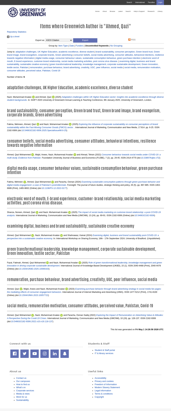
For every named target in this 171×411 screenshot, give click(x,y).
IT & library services (104, 353)
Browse (112, 11)
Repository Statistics (16, 32)
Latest (120, 11)
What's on (21, 387)
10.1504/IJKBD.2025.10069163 (34, 269)
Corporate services (25, 390)
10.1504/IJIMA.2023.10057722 (33, 295)
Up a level (13, 36)
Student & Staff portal (105, 350)
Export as (40, 40)
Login (160, 2)
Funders (79, 45)
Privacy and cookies (104, 381)
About (105, 11)
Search (129, 2)
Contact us (21, 378)
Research (151, 11)
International (140, 2)
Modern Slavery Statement (107, 387)
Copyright (99, 397)
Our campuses (23, 381)
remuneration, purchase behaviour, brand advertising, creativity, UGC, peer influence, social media (76, 67)
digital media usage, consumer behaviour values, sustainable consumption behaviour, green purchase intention (88, 58)
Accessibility (100, 378)
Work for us (21, 397)
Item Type (63, 45)
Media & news (23, 393)
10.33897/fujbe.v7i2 (150, 157)
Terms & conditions (104, 393)
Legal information (103, 390)
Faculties (151, 2)
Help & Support (139, 11)
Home (97, 11)
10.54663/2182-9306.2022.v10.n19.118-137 (32, 321)
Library (159, 11)
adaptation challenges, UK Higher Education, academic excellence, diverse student (55, 51)
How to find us (23, 384)
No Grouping (116, 45)
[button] (85, 40)
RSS (131, 39)
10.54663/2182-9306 (144, 215)
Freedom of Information (106, 384)
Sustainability (22, 400)
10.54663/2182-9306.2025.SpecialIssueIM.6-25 (44, 130)
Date (71, 45)
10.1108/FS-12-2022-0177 (54, 188)
